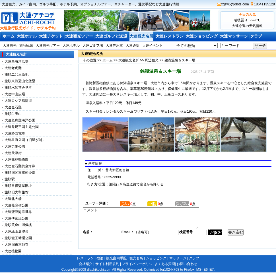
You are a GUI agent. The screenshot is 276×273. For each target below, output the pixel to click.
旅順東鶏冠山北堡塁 (20, 81)
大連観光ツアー (79, 36)
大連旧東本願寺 (16, 245)
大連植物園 (13, 251)
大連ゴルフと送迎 (111, 36)
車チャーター (124, 4)
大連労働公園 (15, 146)
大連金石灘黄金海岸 (20, 166)
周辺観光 (151, 60)
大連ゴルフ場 (93, 45)
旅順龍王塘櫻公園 (18, 238)
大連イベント (152, 45)
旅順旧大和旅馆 (16, 192)
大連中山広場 (15, 94)
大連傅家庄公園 (16, 218)
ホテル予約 (68, 4)
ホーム (9, 36)
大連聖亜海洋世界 (18, 212)
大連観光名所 (141, 36)
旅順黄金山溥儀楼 (18, 225)
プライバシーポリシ (137, 264)
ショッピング (156, 258)
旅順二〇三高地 (16, 74)
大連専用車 (114, 45)
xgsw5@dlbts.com (235, 4)
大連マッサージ (234, 36)
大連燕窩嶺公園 (16, 205)
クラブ (256, 36)
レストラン (85, 258)
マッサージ (177, 258)
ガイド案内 (27, 4)
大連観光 (8, 4)
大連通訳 (132, 45)
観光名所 (136, 258)
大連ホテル (27, 36)
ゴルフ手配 (47, 4)
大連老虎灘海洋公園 (20, 120)
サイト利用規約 (107, 264)
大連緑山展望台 (16, 231)
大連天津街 (13, 153)
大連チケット (51, 36)
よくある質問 (165, 264)
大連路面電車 (15, 133)
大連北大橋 (13, 199)
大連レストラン (170, 36)
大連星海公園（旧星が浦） (25, 140)
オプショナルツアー (95, 4)
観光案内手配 (116, 258)
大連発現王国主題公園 (22, 127)
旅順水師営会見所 (18, 88)
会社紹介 (85, 264)
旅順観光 (26, 45)
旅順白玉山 (13, 114)
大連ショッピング (202, 36)
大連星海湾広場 (16, 61)
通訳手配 (145, 4)
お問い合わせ (187, 264)
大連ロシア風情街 (18, 101)
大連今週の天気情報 (247, 26)
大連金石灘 (13, 107)
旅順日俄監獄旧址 (18, 186)
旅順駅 (10, 179)
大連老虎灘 (13, 68)
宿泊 (99, 258)
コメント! (148, 220)
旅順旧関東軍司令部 (20, 173)
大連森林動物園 (16, 160)
